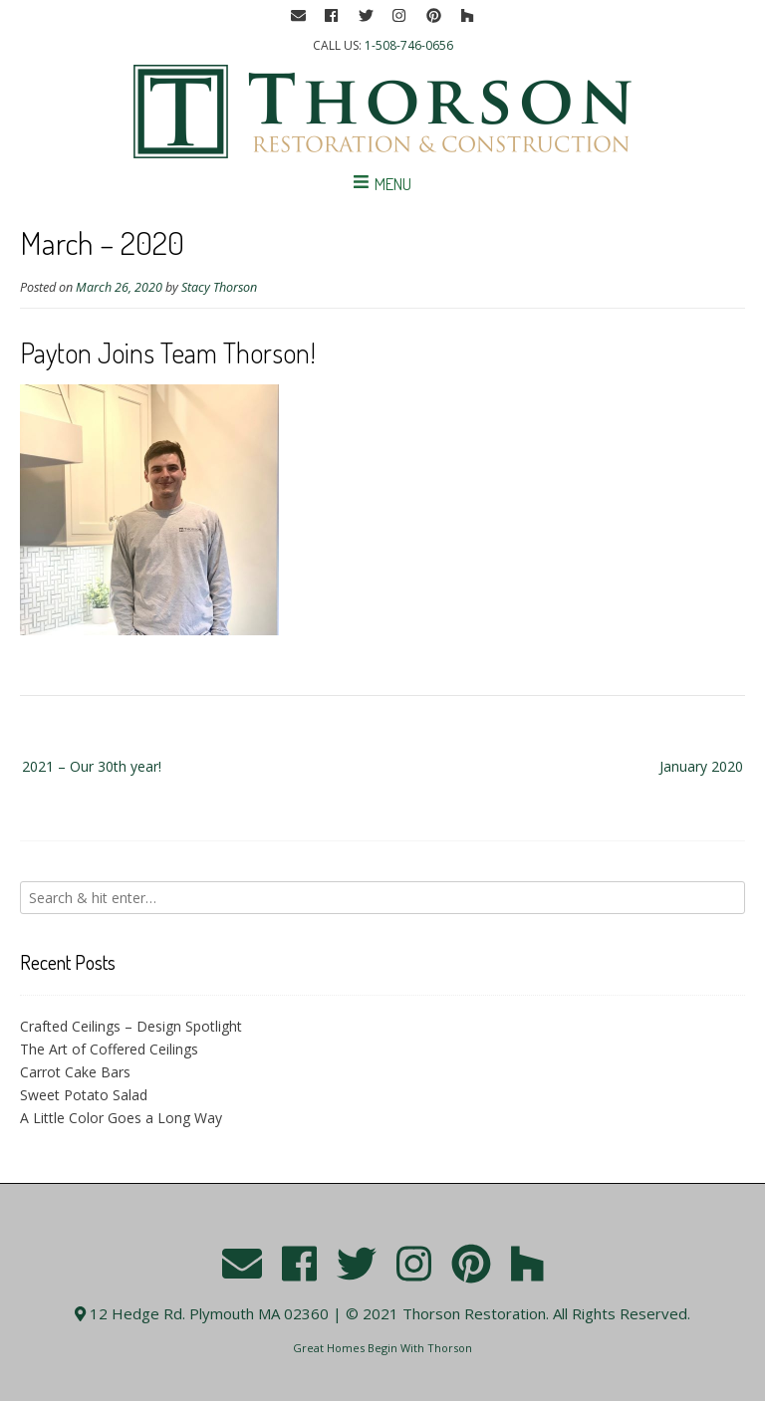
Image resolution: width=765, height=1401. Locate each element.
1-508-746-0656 (409, 45)
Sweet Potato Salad (83, 1094)
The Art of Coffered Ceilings (109, 1049)
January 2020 (701, 766)
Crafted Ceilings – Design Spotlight (131, 1026)
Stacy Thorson (219, 287)
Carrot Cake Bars (75, 1071)
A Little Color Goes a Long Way (121, 1117)
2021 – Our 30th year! (91, 766)
